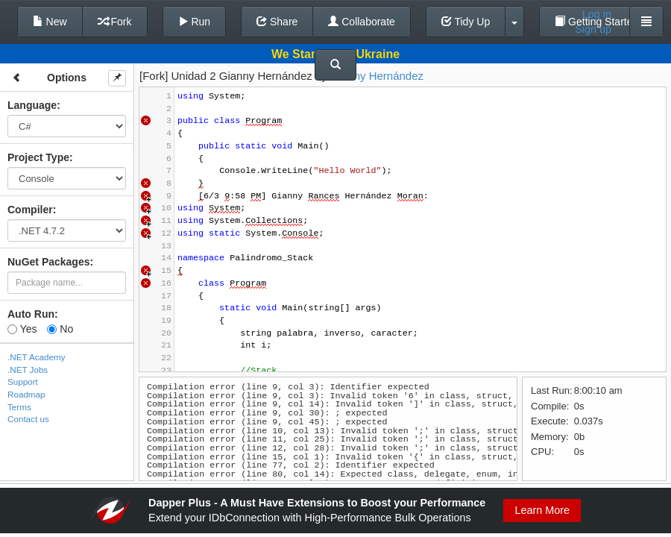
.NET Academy (36, 357)
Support (22, 381)
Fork (115, 22)
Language (32, 105)
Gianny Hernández (376, 75)
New (50, 22)
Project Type (38, 157)
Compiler (30, 210)
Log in (596, 14)
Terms (19, 407)
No (60, 329)
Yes (22, 329)
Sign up (593, 29)
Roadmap (26, 394)
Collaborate (361, 22)
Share (276, 22)
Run (194, 22)
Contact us (28, 419)
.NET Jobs (27, 369)
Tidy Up (465, 22)
